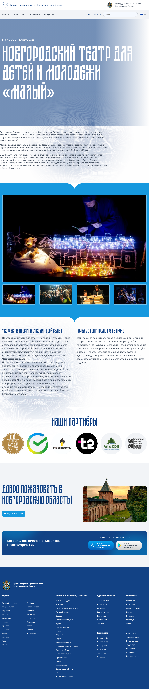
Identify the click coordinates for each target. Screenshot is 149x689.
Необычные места (63, 642)
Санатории (102, 620)
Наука (58, 639)
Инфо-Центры (132, 641)
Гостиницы (101, 616)
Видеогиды (130, 648)
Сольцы (5, 629)
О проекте (130, 601)
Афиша (129, 623)
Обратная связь (133, 608)
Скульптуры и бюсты (64, 669)
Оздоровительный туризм (67, 646)
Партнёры (130, 604)
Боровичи (6, 611)
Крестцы (5, 626)
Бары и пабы (102, 638)
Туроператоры (132, 637)
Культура (60, 623)
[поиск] (120, 14)
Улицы (58, 673)
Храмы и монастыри (64, 676)
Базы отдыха (102, 604)
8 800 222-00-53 (92, 14)
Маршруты (130, 620)
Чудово (5, 622)
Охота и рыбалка (63, 650)
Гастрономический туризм (67, 608)
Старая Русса (8, 607)
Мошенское (31, 633)
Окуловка (31, 622)
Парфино (30, 603)
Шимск (5, 645)
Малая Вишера (33, 607)
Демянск (5, 633)
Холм (4, 641)
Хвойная (30, 611)
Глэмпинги (101, 608)
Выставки (60, 604)
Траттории (101, 653)
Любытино (6, 618)
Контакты (130, 612)
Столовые (101, 649)
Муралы (59, 635)
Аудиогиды (130, 645)
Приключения (61, 657)
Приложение (34, 14)
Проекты (130, 616)
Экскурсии (48, 14)
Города (5, 14)
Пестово (5, 637)
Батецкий (31, 614)
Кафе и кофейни (104, 642)
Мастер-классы (62, 627)
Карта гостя (18, 14)
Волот (29, 626)
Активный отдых (63, 601)
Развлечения (61, 665)
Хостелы (100, 623)
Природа (59, 661)
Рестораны (102, 646)
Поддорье (31, 618)
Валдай (5, 614)
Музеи (58, 631)
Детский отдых (62, 612)
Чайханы (101, 657)
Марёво (30, 629)
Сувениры (130, 652)
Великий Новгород (10, 603)
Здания (59, 616)
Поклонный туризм (64, 654)
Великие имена (132, 656)
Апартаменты (103, 601)
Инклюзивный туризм (65, 620)
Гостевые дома (103, 612)
